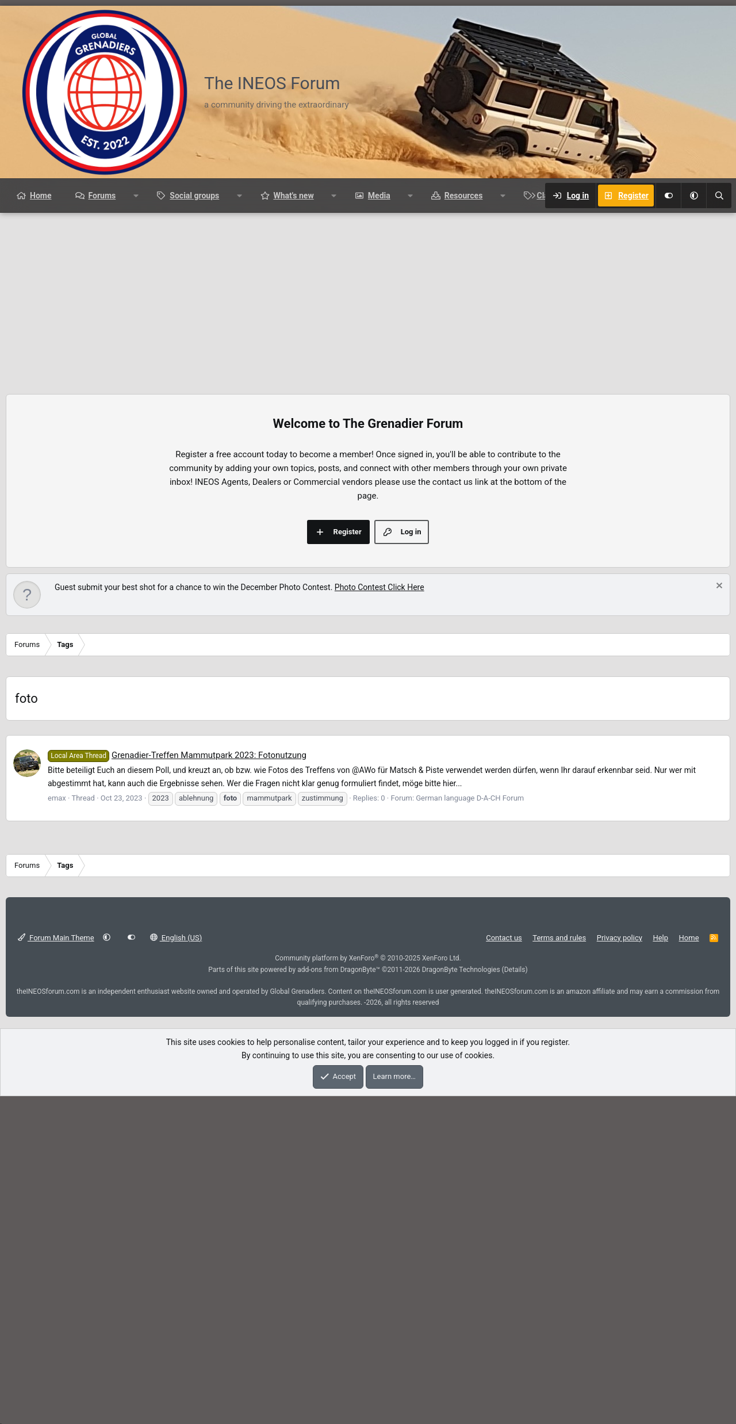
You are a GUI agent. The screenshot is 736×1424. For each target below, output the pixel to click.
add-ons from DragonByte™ (338, 1131)
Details (515, 1131)
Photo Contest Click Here (379, 587)
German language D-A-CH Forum (470, 959)
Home (40, 195)
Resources (463, 195)
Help (660, 1098)
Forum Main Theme (56, 1098)
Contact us (504, 1098)
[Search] (718, 195)
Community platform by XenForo (368, 1119)
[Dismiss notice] (718, 587)
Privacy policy (619, 1098)
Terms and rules (559, 1098)
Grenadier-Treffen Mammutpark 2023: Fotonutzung (177, 916)
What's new (293, 195)
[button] (693, 195)
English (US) (176, 1098)
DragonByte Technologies (461, 1131)
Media (379, 195)
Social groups (194, 195)
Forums (102, 195)
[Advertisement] (368, 299)
